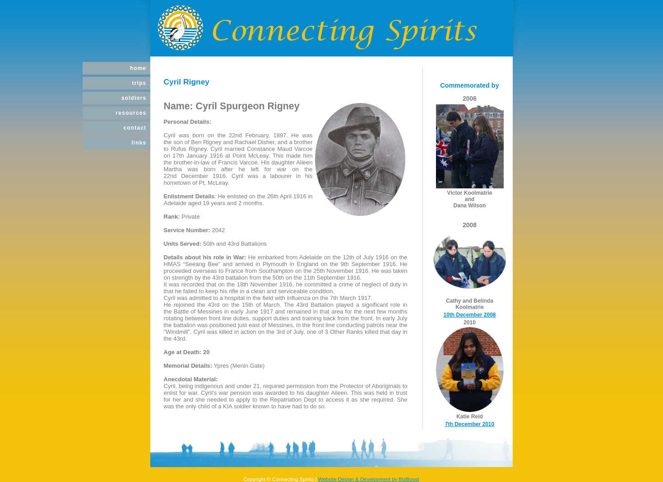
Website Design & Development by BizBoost (368, 479)
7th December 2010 (469, 424)
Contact (134, 128)
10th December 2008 (469, 315)
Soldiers (134, 98)
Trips (139, 83)
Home (138, 68)
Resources (131, 113)
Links (138, 143)
